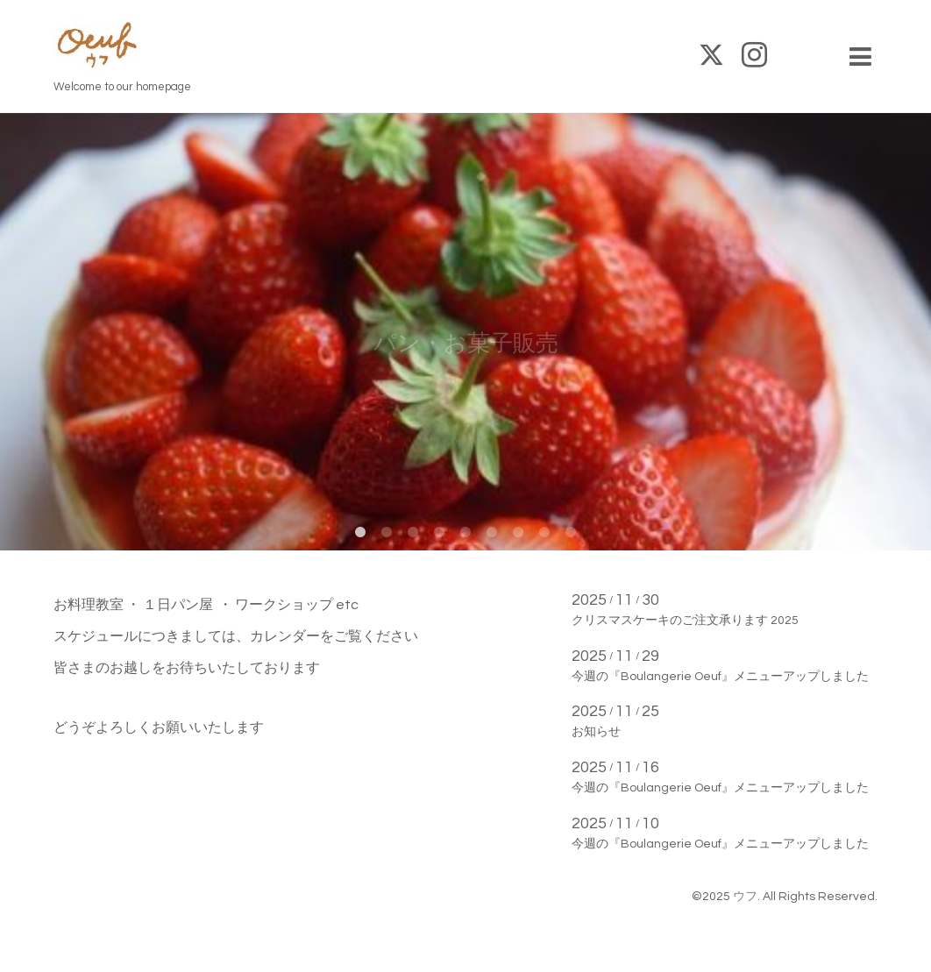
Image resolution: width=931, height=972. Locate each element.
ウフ (745, 896)
